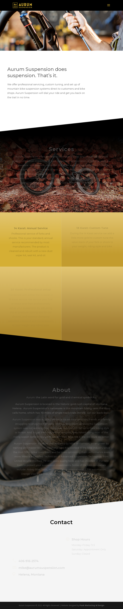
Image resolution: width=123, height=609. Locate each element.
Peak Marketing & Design (92, 605)
